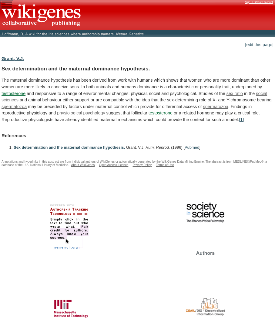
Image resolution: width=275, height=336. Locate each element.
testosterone (13, 93)
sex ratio (234, 93)
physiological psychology (81, 112)
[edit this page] (259, 44)
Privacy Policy (142, 165)
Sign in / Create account (259, 2)
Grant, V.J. (13, 58)
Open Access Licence (113, 165)
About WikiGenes (83, 165)
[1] (241, 119)
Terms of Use (165, 165)
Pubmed (192, 147)
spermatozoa (14, 106)
